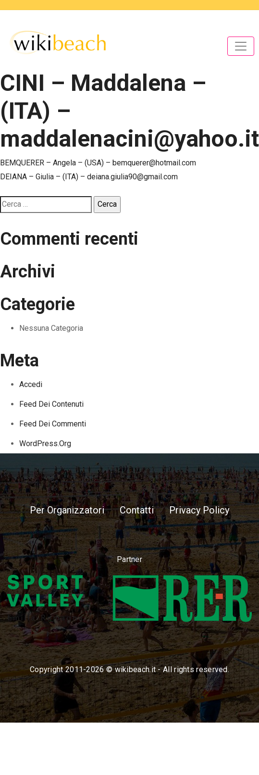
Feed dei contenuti (51, 404)
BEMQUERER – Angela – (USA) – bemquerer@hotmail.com (98, 162)
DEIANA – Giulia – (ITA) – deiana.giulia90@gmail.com (89, 176)
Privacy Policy (199, 510)
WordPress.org (45, 443)
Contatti (137, 510)
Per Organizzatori (67, 510)
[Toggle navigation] (240, 46)
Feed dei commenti (52, 423)
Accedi (30, 384)
